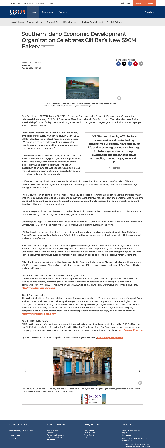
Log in (124, 433)
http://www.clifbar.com (130, 330)
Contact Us (14, 435)
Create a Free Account (144, 3)
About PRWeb (52, 431)
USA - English (47, 47)
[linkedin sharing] (130, 63)
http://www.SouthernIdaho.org (38, 288)
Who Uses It (40, 3)
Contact (63, 12)
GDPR (129, 3)
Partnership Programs (55, 435)
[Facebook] (13, 438)
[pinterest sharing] (135, 63)
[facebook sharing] (118, 63)
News (33, 12)
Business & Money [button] (35, 22)
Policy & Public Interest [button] (92, 22)
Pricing (50, 3)
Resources (47, 12)
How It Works (28, 3)
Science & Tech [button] (53, 22)
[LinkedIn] (16, 438)
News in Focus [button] (17, 22)
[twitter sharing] (124, 64)
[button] (82, 88)
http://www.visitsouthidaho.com (39, 314)
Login (122, 3)
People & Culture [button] (114, 22)
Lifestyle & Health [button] (71, 22)
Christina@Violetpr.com (110, 337)
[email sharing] (141, 63)
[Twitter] (10, 438)
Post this (114, 168)
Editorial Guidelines (54, 437)
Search (150, 12)
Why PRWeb (15, 3)
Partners (50, 433)
